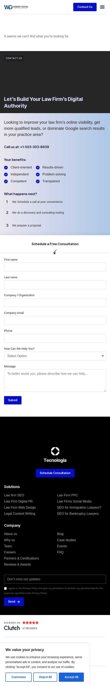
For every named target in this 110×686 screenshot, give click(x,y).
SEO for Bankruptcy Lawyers (78, 513)
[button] (102, 7)
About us (10, 534)
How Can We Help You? (19, 348)
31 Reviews (29, 628)
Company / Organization (19, 295)
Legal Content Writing (19, 513)
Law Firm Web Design (20, 507)
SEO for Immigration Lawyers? (79, 507)
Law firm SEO (14, 495)
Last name (10, 277)
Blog (60, 534)
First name (10, 259)
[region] (44, 664)
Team (8, 546)
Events (62, 546)
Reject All (45, 677)
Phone (8, 330)
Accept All (71, 677)
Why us (9, 540)
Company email (14, 313)
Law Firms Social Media (74, 501)
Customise (18, 677)
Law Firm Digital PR (18, 501)
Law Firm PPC (67, 495)
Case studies (66, 540)
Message (10, 366)
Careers (10, 552)
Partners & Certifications (21, 558)
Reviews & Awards (17, 564)
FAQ (60, 552)
